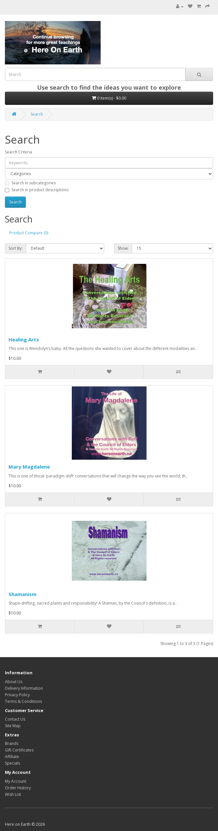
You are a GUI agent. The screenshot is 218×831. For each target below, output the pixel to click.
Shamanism (22, 594)
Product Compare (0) (28, 233)
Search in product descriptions (37, 190)
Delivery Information (24, 688)
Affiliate (12, 756)
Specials (12, 763)
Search (36, 114)
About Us (13, 681)
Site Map (13, 725)
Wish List (13, 794)
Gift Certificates (19, 750)
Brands (11, 743)
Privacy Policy (17, 695)
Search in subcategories (30, 183)
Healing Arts (24, 339)
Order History (18, 788)
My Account (15, 781)
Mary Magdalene (29, 466)
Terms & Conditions (23, 701)
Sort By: (16, 248)
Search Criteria (18, 152)
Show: (123, 248)
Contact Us (15, 719)
